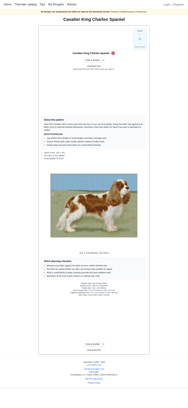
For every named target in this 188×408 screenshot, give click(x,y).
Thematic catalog (26, 4)
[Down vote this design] (140, 44)
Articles (72, 4)
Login (166, 4)
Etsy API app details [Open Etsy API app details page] (94, 379)
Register (179, 4)
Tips (42, 4)
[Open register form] (94, 66)
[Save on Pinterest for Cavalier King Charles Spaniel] (113, 53)
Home (7, 4)
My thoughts (56, 4)
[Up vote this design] (140, 34)
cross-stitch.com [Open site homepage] (94, 365)
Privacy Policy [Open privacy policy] (94, 383)
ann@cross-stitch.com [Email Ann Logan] (94, 369)
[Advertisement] (94, 93)
